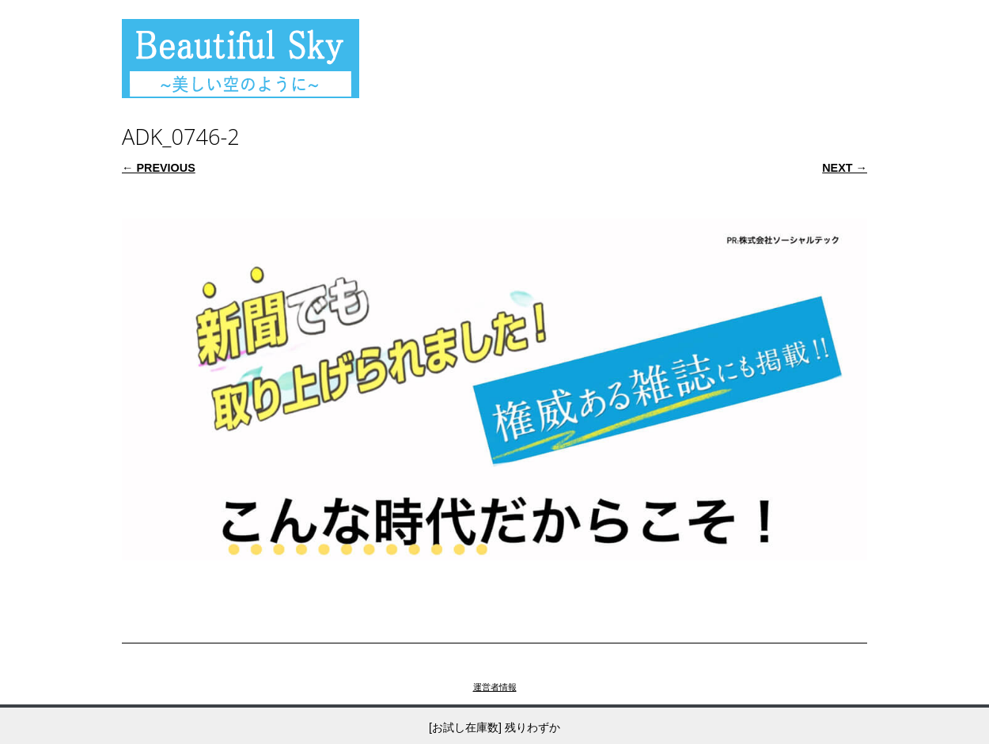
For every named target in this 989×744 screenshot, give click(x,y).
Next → (844, 167)
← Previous (158, 167)
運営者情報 (495, 687)
